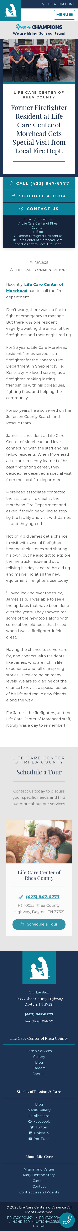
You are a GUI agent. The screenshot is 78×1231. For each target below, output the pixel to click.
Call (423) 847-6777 (39, 183)
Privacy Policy (20, 1217)
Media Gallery (39, 1110)
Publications (39, 1116)
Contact (39, 1074)
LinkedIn (39, 1133)
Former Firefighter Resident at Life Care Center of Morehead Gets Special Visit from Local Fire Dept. (36, 240)
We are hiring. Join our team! (39, 29)
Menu (65, 16)
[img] (10, 183)
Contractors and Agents (39, 1192)
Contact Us (39, 209)
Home (27, 219)
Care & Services (39, 1051)
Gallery (39, 1057)
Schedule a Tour (39, 196)
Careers (39, 1068)
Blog (39, 232)
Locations (45, 219)
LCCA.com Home (58, 4)
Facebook (39, 1121)
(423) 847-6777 (42, 908)
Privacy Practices (55, 1217)
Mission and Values (39, 1169)
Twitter (39, 1127)
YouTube (39, 1139)
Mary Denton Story (39, 1175)
